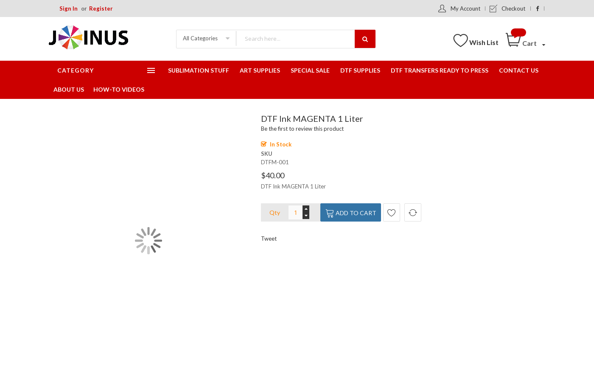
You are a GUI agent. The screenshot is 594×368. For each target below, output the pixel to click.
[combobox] (305, 38)
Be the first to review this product (302, 128)
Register (101, 8)
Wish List (484, 42)
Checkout (513, 8)
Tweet (269, 238)
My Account (465, 8)
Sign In (68, 8)
